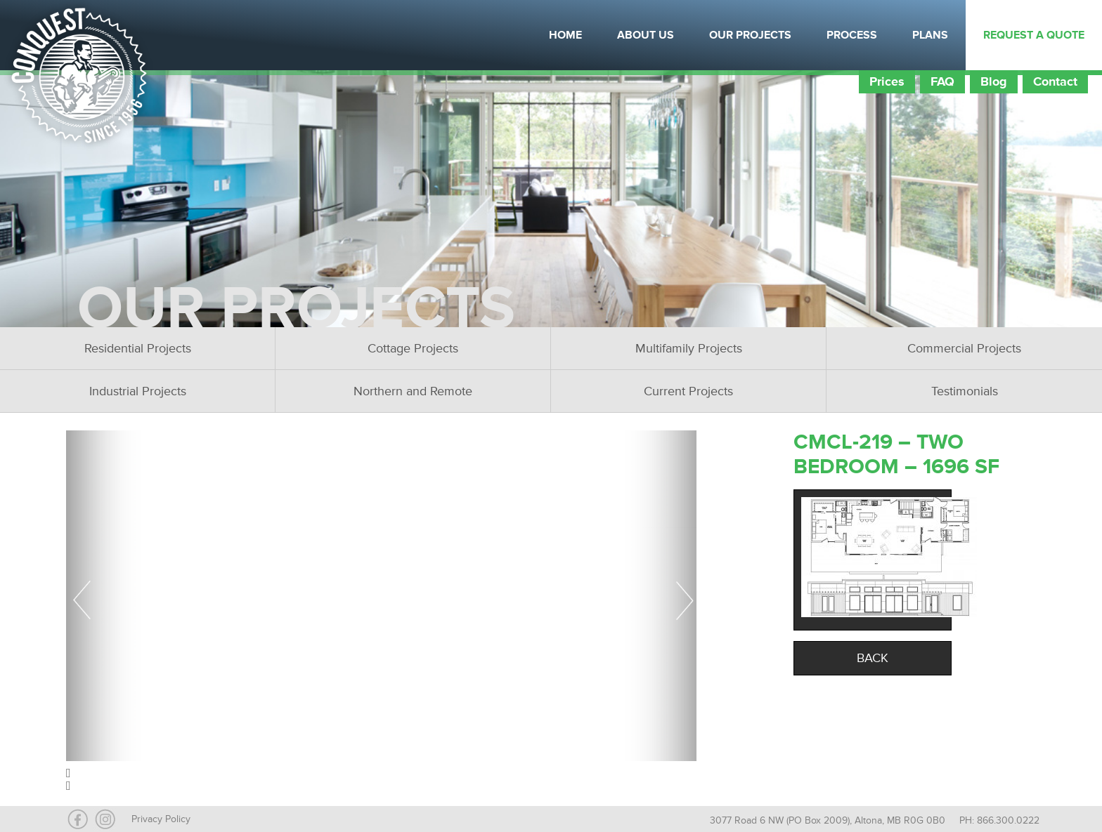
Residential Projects (137, 348)
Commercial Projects (964, 348)
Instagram (214, 35)
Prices (887, 81)
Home (565, 35)
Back (872, 658)
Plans (930, 35)
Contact (1055, 81)
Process (851, 35)
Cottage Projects (413, 348)
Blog (993, 81)
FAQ (942, 81)
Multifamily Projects (688, 348)
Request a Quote (1033, 35)
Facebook (179, 35)
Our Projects (750, 35)
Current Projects (688, 391)
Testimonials (964, 391)
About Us (645, 35)
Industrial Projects (137, 391)
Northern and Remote (413, 391)
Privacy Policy (160, 819)
